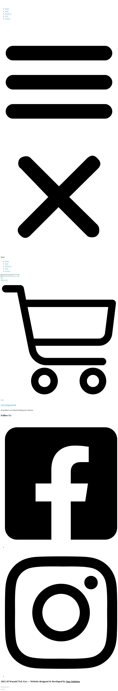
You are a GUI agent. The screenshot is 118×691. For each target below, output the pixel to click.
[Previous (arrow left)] (1, 689)
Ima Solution (73, 681)
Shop (6, 11)
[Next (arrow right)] (4, 689)
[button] (59, 140)
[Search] (1, 278)
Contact (7, 19)
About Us (8, 14)
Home (7, 9)
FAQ (6, 16)
